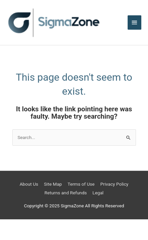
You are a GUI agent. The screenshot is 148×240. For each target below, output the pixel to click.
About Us (29, 184)
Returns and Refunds (65, 192)
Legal (98, 192)
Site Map (53, 184)
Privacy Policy (114, 184)
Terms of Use (81, 184)
